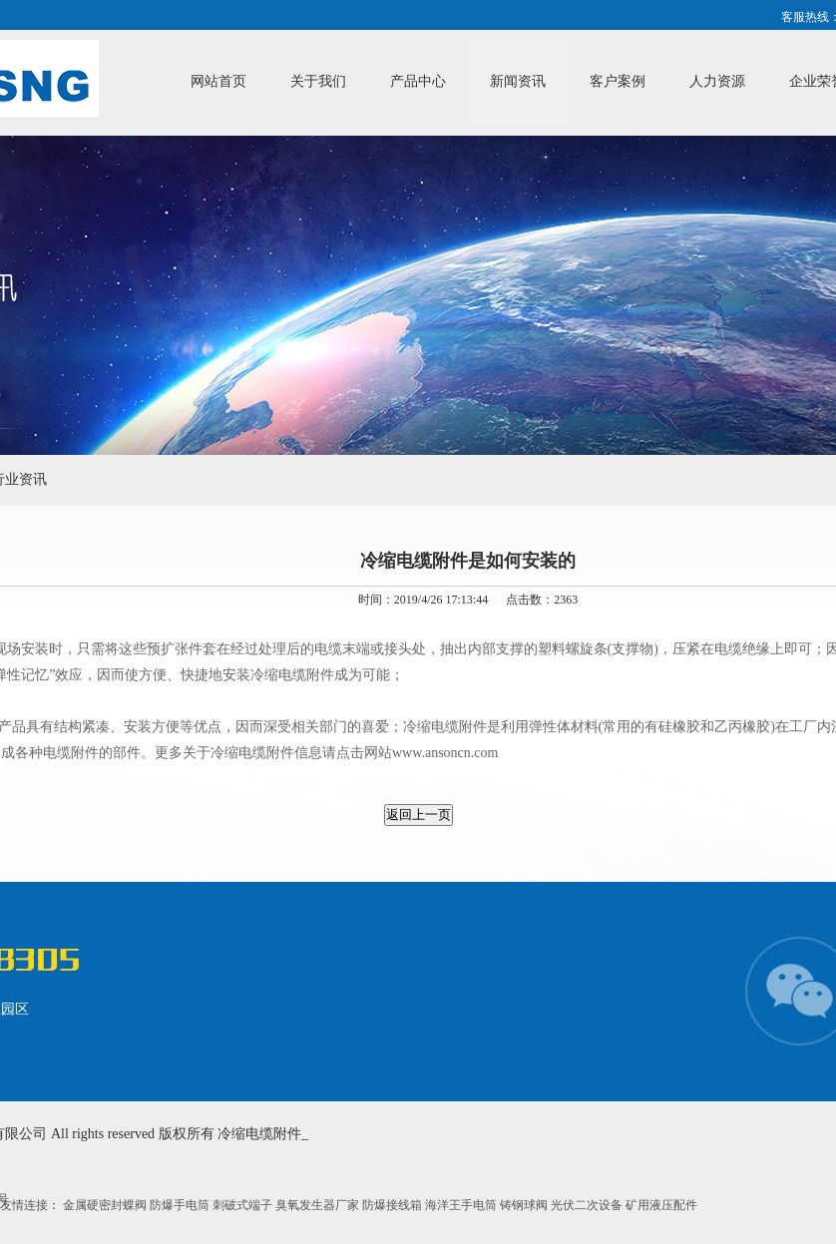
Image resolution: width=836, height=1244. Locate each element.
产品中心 (418, 81)
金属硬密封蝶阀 (106, 1205)
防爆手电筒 (181, 1205)
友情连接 (24, 1205)
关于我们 (318, 81)
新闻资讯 (518, 81)
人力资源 (717, 81)
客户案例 (617, 81)
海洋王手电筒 (462, 1205)
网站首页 (218, 81)
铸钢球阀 (525, 1205)
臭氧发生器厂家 (318, 1205)
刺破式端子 (243, 1205)
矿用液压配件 (661, 1205)
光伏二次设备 (588, 1205)
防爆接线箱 (393, 1205)
